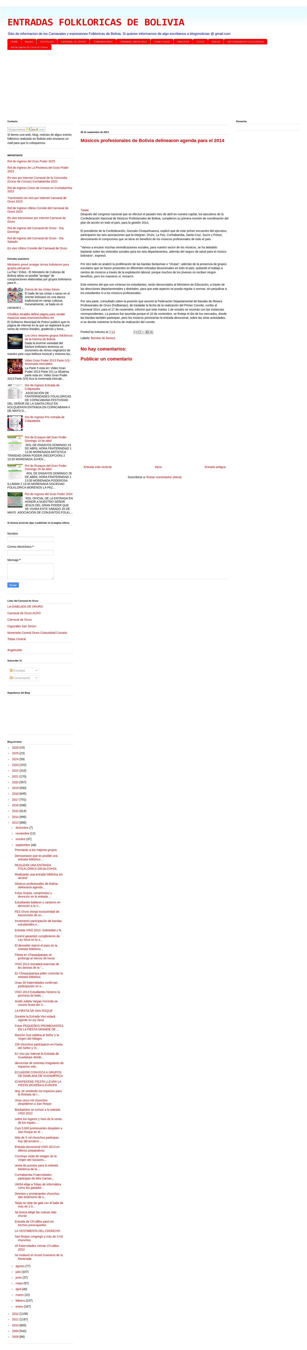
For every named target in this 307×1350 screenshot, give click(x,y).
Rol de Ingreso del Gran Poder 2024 (49, 494)
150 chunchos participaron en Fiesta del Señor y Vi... (39, 1046)
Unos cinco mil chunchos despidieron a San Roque (33, 1102)
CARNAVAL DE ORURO (73, 41)
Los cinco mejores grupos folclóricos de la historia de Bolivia (49, 337)
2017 (15, 799)
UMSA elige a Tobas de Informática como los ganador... (38, 1186)
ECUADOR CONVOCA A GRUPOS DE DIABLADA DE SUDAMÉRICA (39, 1074)
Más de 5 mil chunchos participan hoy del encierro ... (37, 1139)
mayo (19, 1283)
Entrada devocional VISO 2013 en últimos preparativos (37, 1148)
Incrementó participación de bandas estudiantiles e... (38, 922)
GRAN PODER (162, 41)
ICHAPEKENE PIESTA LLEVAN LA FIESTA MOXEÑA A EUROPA (38, 1083)
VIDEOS (215, 41)
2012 (15, 1313)
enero (19, 1306)
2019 (15, 788)
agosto (20, 1266)
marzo (20, 1295)
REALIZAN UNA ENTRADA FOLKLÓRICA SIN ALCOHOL (36, 866)
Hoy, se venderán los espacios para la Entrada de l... (38, 1092)
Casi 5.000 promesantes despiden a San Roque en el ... (38, 1130)
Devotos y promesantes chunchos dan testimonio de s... (37, 1195)
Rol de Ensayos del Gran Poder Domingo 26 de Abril (46, 467)
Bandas (29, 41)
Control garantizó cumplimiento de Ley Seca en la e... (37, 937)
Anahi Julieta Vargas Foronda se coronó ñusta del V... (36, 1002)
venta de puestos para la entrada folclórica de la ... (36, 1167)
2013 (15, 822)
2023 (15, 765)
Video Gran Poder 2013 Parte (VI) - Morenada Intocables (48, 362)
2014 (15, 817)
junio (18, 1277)
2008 (15, 1336)
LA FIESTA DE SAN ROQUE (34, 1010)
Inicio (158, 467)
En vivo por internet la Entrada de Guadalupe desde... (37, 1055)
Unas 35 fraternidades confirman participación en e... (36, 984)
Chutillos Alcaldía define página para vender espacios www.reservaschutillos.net (36, 315)
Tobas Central (16, 639)
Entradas (17, 670)
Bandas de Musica (103, 338)
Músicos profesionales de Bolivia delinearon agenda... (36, 885)
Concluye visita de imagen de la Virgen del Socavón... (36, 1157)
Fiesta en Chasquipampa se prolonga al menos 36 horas (35, 956)
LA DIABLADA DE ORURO (25, 606)
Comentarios (20, 678)
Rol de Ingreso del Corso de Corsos (29, 47)
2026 (15, 747)
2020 (15, 782)
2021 (15, 776)
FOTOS (200, 41)
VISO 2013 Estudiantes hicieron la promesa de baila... (37, 993)
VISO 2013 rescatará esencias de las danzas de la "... (37, 965)
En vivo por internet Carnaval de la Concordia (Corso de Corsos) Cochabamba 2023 (37, 179)
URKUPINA (183, 41)
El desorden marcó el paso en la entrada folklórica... (36, 947)
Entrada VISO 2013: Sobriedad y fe (38, 930)
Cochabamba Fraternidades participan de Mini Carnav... (34, 1176)
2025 (15, 753)
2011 (15, 1319)
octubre (20, 839)
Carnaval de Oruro (19, 619)
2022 (15, 770)
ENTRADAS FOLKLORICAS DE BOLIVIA (95, 23)
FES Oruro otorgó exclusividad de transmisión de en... (37, 913)
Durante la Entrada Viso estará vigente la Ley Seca (35, 1018)
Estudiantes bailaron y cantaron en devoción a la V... (37, 904)
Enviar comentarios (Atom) (164, 477)
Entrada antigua (215, 467)
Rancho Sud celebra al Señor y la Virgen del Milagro (37, 1036)
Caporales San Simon (21, 626)
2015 (15, 811)
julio (18, 1271)
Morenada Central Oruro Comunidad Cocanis (37, 632)
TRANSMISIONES (102, 41)
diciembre (22, 827)
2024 (15, 759)
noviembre (22, 833)
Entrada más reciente (98, 467)
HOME (14, 41)
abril (18, 1289)
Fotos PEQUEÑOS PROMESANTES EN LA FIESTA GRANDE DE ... (39, 1027)
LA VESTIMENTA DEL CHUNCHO (37, 1230)
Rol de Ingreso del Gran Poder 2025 (31, 161)
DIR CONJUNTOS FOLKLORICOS (246, 41)
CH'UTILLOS (47, 41)
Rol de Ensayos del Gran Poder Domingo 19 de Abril (46, 438)
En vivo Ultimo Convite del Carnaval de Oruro (37, 248)
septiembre (23, 845)
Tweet (84, 210)
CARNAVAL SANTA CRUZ (133, 41)
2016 (15, 805)
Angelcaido (14, 650)
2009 (15, 1331)
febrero (20, 1300)
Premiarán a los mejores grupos (36, 850)
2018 (15, 793)
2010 (15, 1325)
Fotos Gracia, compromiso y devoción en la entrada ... (33, 894)
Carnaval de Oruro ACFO (24, 613)
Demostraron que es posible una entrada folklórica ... (36, 857)
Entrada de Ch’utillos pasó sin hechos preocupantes (34, 1223)
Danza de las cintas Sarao (42, 289)
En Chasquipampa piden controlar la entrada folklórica (39, 975)
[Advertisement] (134, 85)
